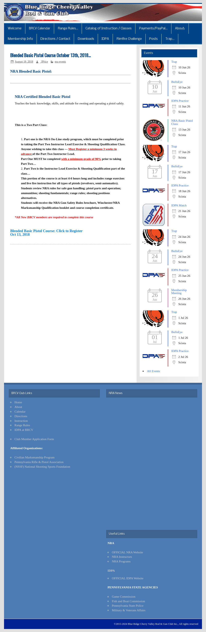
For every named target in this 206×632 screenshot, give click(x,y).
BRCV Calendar (39, 28)
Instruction (21, 420)
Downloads (86, 39)
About (18, 407)
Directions (20, 416)
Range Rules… (68, 28)
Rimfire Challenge (129, 39)
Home (18, 402)
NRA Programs (121, 561)
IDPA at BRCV (23, 429)
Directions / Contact (55, 39)
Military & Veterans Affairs (128, 610)
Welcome (15, 28)
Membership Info (20, 39)
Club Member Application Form (34, 439)
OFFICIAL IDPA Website (127, 578)
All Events (153, 371)
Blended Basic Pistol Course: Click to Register (46, 231)
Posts (153, 39)
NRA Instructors (122, 556)
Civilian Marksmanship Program (34, 457)
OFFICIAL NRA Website (127, 552)
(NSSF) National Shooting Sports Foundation (42, 466)
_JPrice (44, 61)
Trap (174, 61)
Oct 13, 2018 (20, 235)
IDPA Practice (179, 100)
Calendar (20, 411)
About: (180, 28)
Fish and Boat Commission (128, 601)
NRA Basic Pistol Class (182, 122)
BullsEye (176, 81)
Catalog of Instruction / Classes (108, 28)
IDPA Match (178, 205)
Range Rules (22, 425)
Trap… (169, 39)
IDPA (105, 39)
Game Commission (123, 596)
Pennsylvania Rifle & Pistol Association (39, 462)
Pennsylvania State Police (127, 605)
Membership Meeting (179, 291)
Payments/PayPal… (153, 28)
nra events (60, 61)
